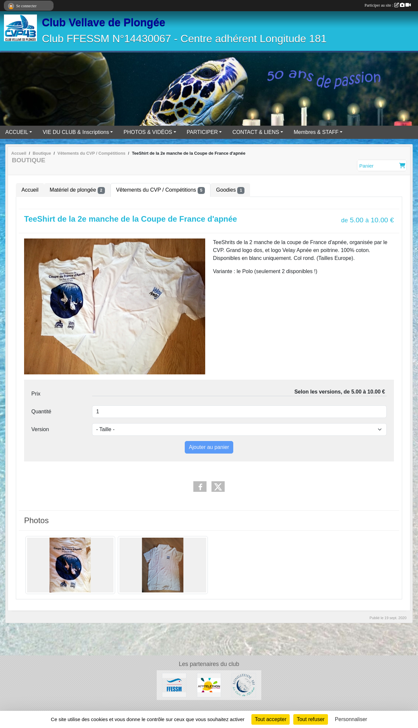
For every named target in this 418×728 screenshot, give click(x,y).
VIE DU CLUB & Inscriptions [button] (76, 132)
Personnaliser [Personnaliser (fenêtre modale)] (351, 719)
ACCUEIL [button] (16, 132)
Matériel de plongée (77, 190)
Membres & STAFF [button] (316, 132)
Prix (36, 393)
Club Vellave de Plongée (103, 22)
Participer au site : (388, 5)
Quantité (41, 411)
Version (40, 429)
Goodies (230, 190)
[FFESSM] (174, 684)
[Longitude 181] (244, 684)
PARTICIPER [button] (202, 132)
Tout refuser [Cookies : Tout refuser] (310, 719)
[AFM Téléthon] (209, 684)
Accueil (30, 190)
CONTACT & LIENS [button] (255, 132)
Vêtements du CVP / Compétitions (160, 190)
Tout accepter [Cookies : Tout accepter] (270, 719)
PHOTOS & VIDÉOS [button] (147, 132)
